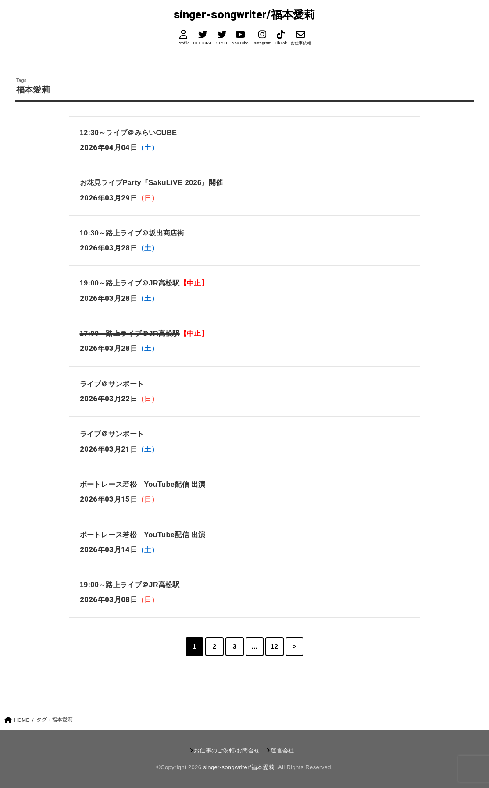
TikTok (281, 43)
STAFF (222, 43)
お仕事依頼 (301, 43)
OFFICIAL (202, 43)
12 (274, 646)
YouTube (240, 43)
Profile (183, 43)
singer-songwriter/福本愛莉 (244, 14)
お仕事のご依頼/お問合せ (227, 750)
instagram (262, 43)
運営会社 (282, 750)
